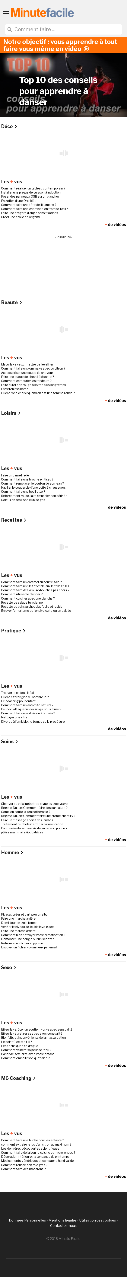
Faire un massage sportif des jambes (27, 820)
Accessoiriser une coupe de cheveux (27, 372)
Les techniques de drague (19, 1046)
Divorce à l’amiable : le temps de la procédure (33, 721)
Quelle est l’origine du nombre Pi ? (25, 697)
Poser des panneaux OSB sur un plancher (30, 196)
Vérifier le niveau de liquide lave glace (27, 927)
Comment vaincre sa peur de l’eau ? (26, 1050)
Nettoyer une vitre (14, 717)
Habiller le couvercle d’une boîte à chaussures (33, 487)
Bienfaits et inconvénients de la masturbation (33, 1037)
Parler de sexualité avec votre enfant (27, 1054)
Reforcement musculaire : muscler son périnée (34, 496)
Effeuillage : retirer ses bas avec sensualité (31, 1033)
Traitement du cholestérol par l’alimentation (32, 824)
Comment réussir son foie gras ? (24, 1165)
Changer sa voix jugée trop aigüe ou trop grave (34, 803)
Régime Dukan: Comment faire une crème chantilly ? (38, 816)
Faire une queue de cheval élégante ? (27, 377)
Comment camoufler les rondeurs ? (26, 381)
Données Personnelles (28, 1220)
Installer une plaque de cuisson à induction (31, 192)
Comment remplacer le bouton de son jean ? (32, 483)
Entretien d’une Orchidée (18, 200)
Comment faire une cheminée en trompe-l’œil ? (34, 209)
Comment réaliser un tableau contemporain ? (33, 188)
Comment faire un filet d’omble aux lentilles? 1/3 (35, 586)
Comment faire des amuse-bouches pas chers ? (35, 590)
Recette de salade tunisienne (22, 602)
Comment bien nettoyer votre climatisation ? (33, 935)
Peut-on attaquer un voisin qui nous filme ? (31, 709)
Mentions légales (62, 1220)
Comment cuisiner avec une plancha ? (28, 598)
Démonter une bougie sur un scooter (27, 939)
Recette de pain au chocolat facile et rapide (32, 606)
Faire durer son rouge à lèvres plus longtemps (33, 385)
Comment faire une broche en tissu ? (27, 479)
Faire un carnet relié (15, 475)
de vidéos (115, 224)
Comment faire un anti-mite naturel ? (27, 705)
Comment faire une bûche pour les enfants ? (32, 1140)
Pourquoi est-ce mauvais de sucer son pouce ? (34, 828)
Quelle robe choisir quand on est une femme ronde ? (38, 393)
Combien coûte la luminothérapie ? (25, 812)
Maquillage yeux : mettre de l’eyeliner (27, 364)
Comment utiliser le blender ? (22, 594)
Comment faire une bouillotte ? (23, 491)
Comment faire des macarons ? (23, 1169)
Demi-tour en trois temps (19, 923)
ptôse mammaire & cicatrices (22, 832)
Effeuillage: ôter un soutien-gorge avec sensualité (37, 1029)
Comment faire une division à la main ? (28, 713)
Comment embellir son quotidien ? (25, 1058)
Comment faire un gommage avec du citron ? (33, 368)
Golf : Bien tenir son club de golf (23, 500)
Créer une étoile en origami (20, 217)
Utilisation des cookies (97, 1220)
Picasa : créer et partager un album (25, 914)
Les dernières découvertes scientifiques (30, 1148)
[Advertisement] (63, 270)
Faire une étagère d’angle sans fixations (29, 213)
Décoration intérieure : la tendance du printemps (35, 1156)
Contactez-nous (63, 1226)
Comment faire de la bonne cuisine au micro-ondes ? (38, 1152)
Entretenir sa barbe (14, 389)
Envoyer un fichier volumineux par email (29, 947)
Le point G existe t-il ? (16, 1042)
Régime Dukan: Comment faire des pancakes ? (34, 808)
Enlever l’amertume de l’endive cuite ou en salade (36, 610)
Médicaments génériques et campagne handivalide (37, 1160)
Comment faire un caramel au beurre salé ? (31, 582)
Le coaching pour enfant (18, 701)
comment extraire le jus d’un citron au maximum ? (36, 1144)
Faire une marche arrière (18, 918)
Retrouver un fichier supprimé (22, 943)
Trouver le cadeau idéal (17, 693)
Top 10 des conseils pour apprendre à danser (58, 91)
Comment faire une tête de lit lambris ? (28, 205)
